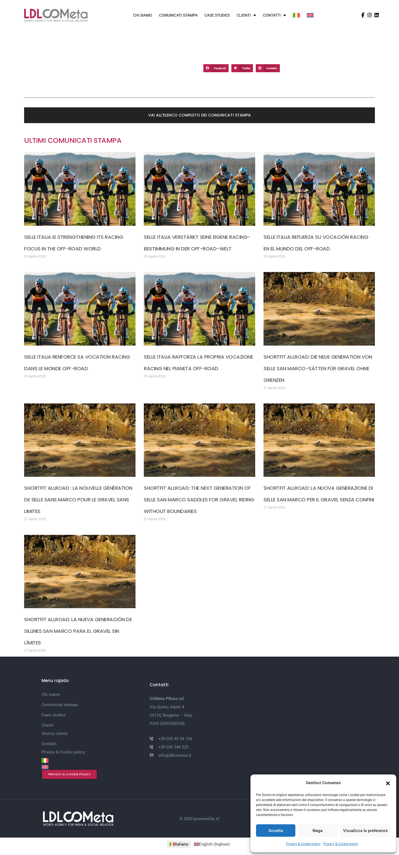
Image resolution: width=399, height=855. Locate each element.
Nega (318, 830)
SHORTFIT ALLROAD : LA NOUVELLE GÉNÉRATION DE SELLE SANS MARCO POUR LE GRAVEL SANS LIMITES (78, 499)
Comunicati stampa (178, 15)
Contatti (274, 15)
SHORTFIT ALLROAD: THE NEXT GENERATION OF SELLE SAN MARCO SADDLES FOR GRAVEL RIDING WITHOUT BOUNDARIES (199, 499)
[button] (388, 783)
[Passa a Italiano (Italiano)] (179, 844)
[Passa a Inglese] (310, 15)
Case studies (217, 15)
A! (218, 818)
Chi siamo (142, 15)
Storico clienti (55, 733)
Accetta (275, 830)
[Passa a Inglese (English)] (211, 844)
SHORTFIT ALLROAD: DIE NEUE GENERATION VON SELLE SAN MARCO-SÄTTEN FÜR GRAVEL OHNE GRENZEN (318, 368)
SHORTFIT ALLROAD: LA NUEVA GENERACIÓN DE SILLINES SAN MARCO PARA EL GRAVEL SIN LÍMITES (78, 631)
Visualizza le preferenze (365, 830)
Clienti (246, 15)
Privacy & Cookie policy (303, 844)
